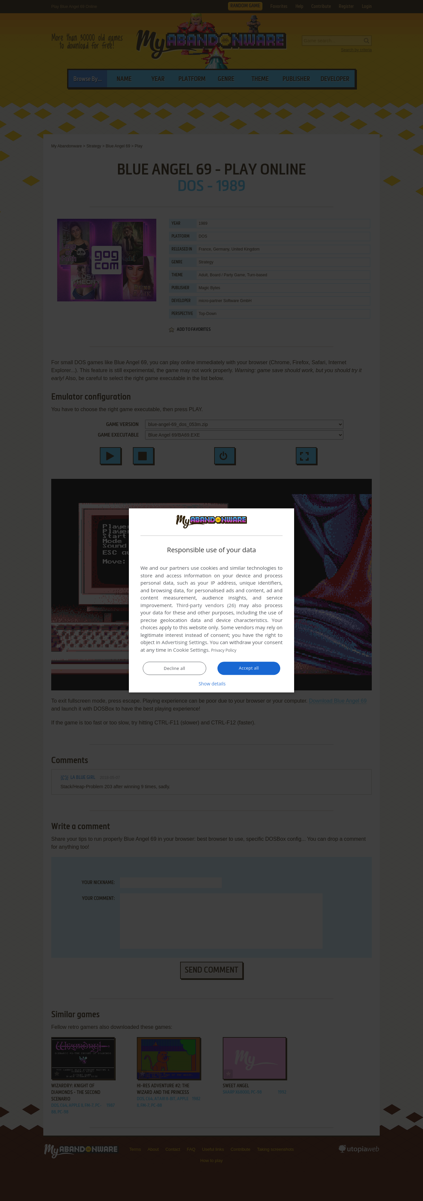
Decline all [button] (174, 668)
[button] (211, 683)
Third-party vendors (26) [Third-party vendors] (206, 605)
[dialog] (211, 600)
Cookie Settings (191, 650)
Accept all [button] (249, 668)
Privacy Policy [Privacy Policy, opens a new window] (226, 650)
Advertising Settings (184, 642)
